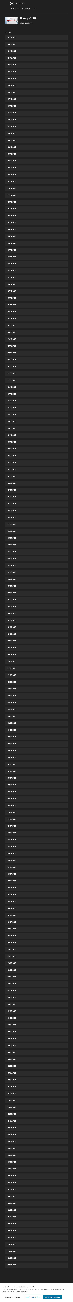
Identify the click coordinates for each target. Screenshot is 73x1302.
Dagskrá (26, 9)
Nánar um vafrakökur (23, 1292)
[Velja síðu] (24, 3)
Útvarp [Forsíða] (19, 3)
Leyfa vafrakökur (52, 1297)
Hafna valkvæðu (33, 1297)
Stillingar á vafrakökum (13, 1297)
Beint (13, 9)
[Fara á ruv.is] (12, 3)
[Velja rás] (18, 9)
